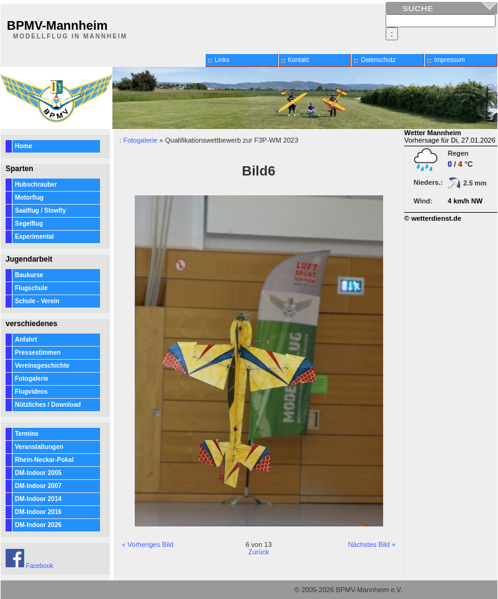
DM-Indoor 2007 (38, 485)
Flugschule (31, 288)
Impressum (449, 59)
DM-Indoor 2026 (38, 524)
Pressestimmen (38, 352)
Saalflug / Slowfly (40, 210)
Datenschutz (378, 59)
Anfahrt (26, 339)
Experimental (34, 236)
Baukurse (29, 275)
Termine (26, 433)
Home (23, 146)
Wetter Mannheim (432, 132)
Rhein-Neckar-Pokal (44, 459)
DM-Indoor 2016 (38, 511)
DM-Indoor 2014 (38, 498)
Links (222, 59)
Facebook (29, 565)
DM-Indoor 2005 (38, 472)
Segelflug (29, 223)
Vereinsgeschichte (42, 365)
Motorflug (29, 197)
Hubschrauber (36, 184)
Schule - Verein (37, 301)
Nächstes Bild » (371, 544)
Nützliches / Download (48, 404)
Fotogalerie (31, 378)
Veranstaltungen (39, 446)
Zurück (258, 552)
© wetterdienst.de (432, 218)
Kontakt (298, 59)
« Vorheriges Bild (147, 544)
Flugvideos (31, 391)
